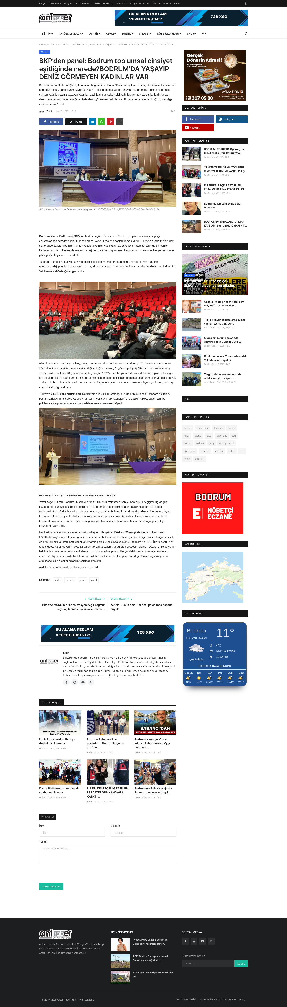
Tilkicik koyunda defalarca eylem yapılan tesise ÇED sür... (224, 321)
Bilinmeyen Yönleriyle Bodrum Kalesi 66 (153, 974)
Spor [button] (191, 33)
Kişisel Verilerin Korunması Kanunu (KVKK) (222, 999)
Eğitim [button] (47, 33)
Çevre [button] (111, 33)
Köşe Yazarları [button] (169, 33)
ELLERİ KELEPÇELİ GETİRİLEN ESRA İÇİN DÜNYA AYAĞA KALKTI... (107, 792)
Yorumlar (49, 817)
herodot (70, 580)
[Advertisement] (107, 222)
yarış (211, 443)
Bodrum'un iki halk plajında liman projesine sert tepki (153, 790)
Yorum (43, 841)
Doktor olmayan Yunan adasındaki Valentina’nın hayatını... (225, 358)
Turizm (187, 428)
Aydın (187, 458)
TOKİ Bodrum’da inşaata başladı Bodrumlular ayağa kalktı (150, 958)
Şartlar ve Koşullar (186, 999)
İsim (41, 826)
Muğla (198, 435)
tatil (234, 435)
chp (242, 451)
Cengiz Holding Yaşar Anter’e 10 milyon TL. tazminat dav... (224, 303)
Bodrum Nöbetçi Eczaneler (166, 3)
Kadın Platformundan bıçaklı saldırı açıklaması (59, 790)
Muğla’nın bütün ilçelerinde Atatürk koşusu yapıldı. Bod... (222, 339)
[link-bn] (181, 18)
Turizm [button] (127, 33)
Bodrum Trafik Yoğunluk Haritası (133, 3)
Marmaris (222, 435)
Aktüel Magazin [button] (71, 33)
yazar (82, 580)
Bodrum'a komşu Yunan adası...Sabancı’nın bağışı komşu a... (152, 743)
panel (94, 580)
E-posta (115, 826)
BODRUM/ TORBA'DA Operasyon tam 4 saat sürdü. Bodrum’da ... (224, 150)
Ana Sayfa (44, 44)
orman (187, 443)
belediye (218, 451)
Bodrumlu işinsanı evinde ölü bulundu (222, 205)
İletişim (68, 3)
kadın (57, 580)
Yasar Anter (209, 327)
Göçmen (218, 428)
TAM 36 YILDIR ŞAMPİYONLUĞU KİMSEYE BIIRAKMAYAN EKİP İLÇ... (225, 169)
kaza (208, 435)
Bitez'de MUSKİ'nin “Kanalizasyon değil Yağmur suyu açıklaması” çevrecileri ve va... (73, 607)
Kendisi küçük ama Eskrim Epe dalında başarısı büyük (142, 607)
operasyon (189, 451)
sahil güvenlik (226, 443)
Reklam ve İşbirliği (104, 3)
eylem (232, 451)
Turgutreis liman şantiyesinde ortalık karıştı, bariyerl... (222, 376)
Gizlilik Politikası (83, 3)
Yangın (231, 428)
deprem (205, 451)
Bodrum (199, 458)
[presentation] (67, 873)
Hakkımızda (55, 3)
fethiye (200, 443)
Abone (241, 963)
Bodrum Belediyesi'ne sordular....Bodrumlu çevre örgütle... (105, 743)
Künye (42, 3)
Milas (186, 435)
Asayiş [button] (94, 33)
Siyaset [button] (145, 33)
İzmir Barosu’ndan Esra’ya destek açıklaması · (57, 741)
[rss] (211, 941)
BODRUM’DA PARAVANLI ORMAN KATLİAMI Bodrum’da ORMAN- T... (225, 223)
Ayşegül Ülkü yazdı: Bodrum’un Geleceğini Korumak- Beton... (150, 941)
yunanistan (202, 428)
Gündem (55, 44)
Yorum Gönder (51, 886)
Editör (46, 112)
